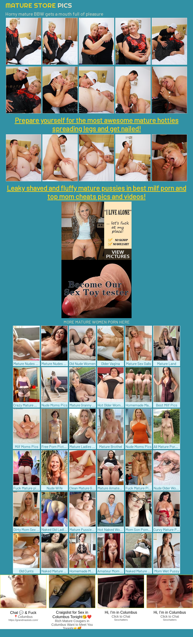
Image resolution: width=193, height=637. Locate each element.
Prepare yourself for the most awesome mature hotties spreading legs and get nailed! (97, 124)
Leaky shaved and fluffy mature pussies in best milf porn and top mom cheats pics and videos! (96, 192)
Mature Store (38, 5)
